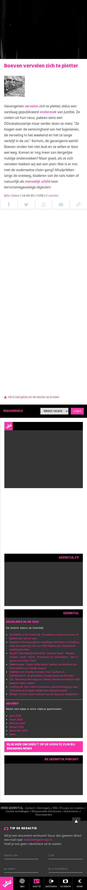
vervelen (31, 106)
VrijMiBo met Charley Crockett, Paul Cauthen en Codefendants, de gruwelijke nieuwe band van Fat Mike (41, 673)
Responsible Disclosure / (48, 811)
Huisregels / (45, 808)
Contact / (31, 808)
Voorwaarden (43, 815)
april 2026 (15, 716)
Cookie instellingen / (19, 811)
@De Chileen (12, 196)
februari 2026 (17, 723)
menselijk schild (37, 181)
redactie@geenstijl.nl (38, 840)
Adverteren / (72, 811)
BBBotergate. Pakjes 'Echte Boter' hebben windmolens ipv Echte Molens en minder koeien (43, 666)
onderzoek (48, 112)
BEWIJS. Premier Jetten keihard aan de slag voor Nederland (43, 694)
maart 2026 (16, 719)
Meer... (13, 734)
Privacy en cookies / (73, 808)
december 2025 (18, 730)
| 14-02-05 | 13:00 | (39, 196)
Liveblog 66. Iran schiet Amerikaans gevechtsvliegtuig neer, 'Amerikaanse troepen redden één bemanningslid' (43, 688)
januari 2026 (16, 727)
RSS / (56, 808)
